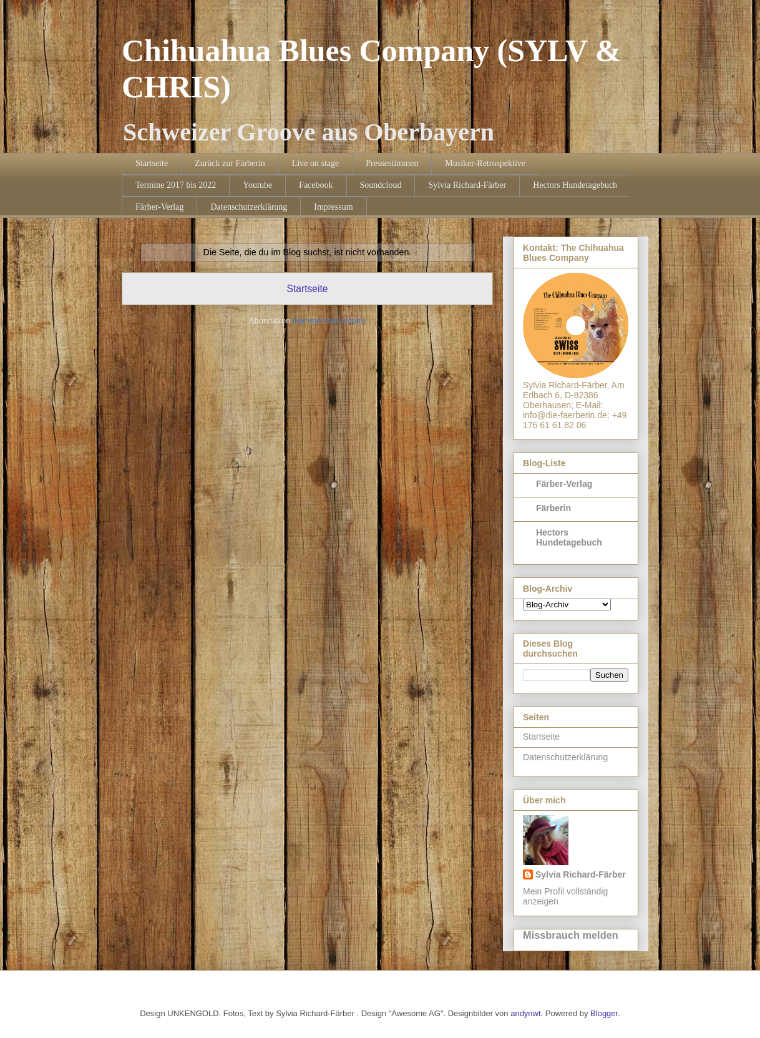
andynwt (525, 1013)
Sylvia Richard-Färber (467, 185)
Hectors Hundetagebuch (575, 185)
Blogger (604, 1013)
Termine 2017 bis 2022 (175, 185)
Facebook (316, 185)
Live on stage (315, 163)
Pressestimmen (392, 163)
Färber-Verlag (159, 207)
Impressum (333, 207)
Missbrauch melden (570, 935)
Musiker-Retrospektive (485, 163)
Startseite (151, 163)
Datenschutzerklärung (248, 207)
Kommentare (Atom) (329, 320)
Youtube (257, 185)
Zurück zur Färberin (230, 163)
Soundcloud (381, 185)
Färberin (553, 508)
